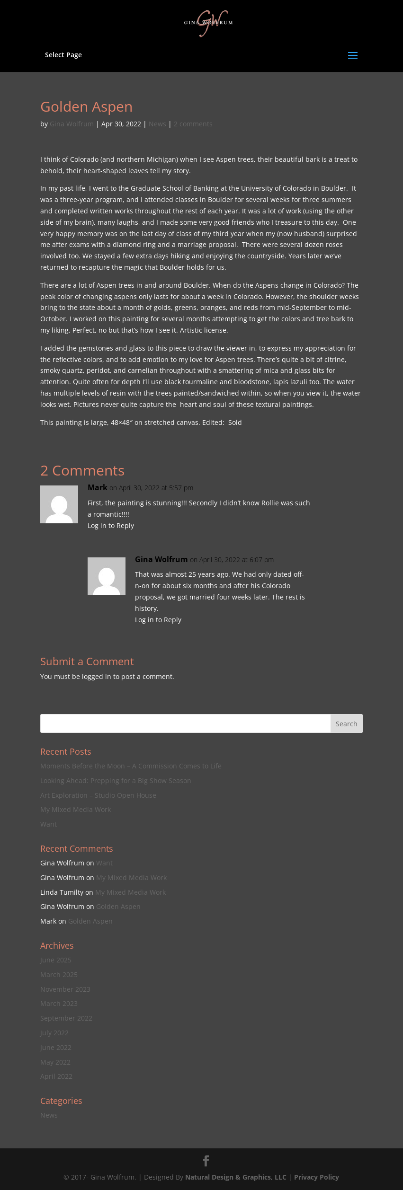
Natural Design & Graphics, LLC (236, 1176)
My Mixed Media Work (75, 809)
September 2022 (66, 1018)
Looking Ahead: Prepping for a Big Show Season (115, 780)
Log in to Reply (111, 525)
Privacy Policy (316, 1176)
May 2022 (55, 1062)
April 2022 (56, 1076)
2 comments (193, 123)
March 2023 (59, 1003)
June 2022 (56, 1047)
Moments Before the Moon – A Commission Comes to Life (131, 765)
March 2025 (59, 974)
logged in (96, 676)
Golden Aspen (118, 906)
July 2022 (54, 1032)
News (157, 123)
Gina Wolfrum (72, 123)
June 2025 (56, 959)
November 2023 (65, 989)
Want (48, 824)
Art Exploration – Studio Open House (98, 795)
